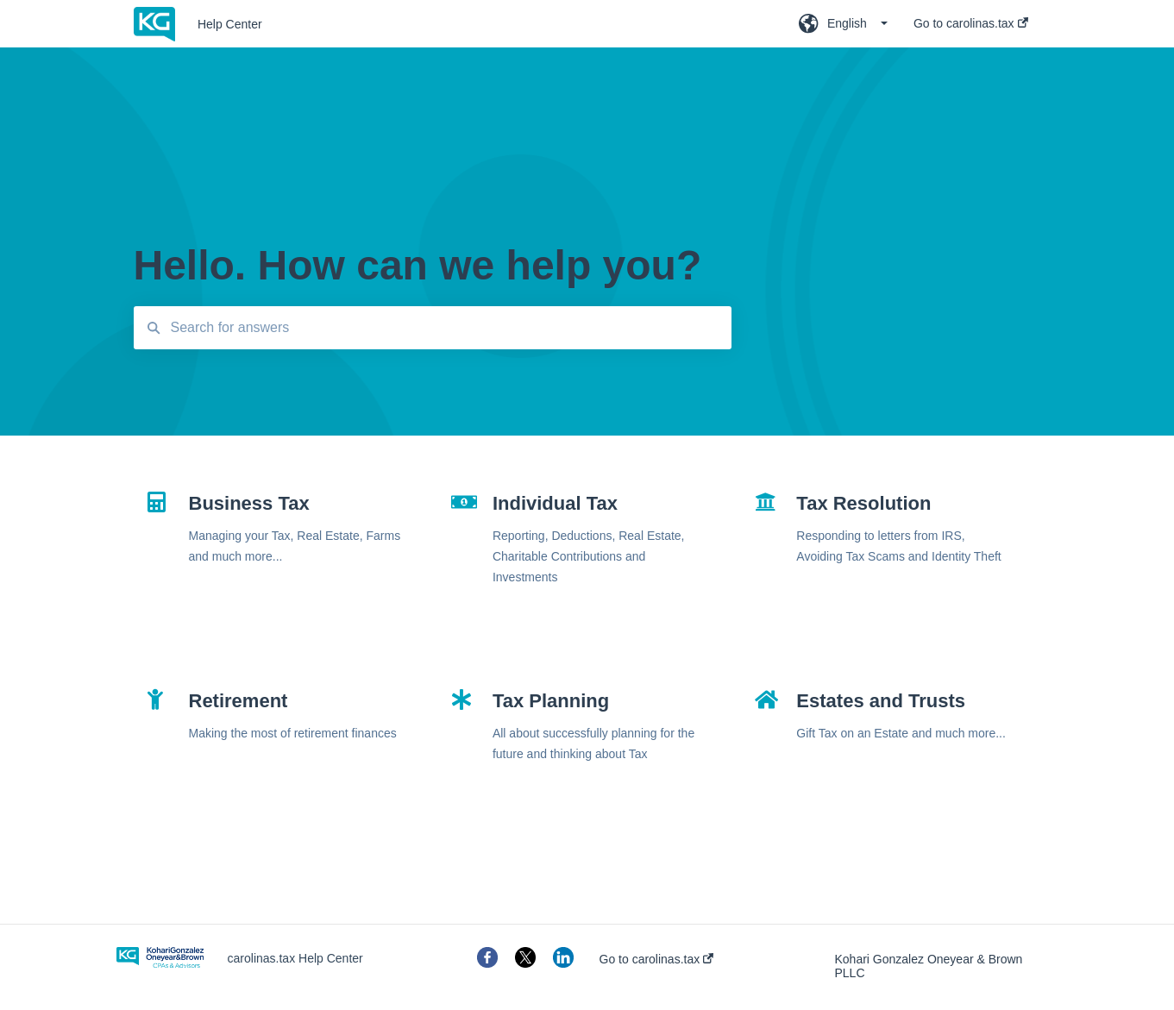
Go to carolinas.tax (657, 959)
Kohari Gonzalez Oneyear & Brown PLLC (929, 966)
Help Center (230, 24)
